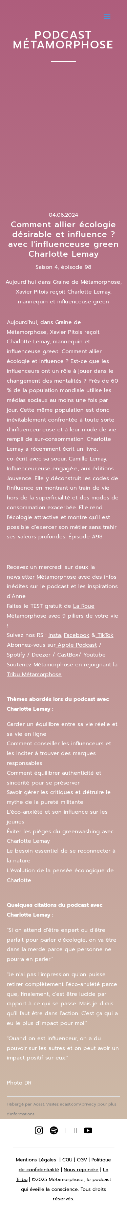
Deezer (41, 655)
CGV (82, 1159)
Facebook (76, 635)
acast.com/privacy (78, 1104)
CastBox (68, 655)
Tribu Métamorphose (34, 674)
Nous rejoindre (81, 1169)
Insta (54, 635)
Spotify (16, 655)
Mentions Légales (36, 1159)
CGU (67, 1159)
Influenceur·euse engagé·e (42, 469)
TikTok (104, 635)
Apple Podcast (76, 645)
